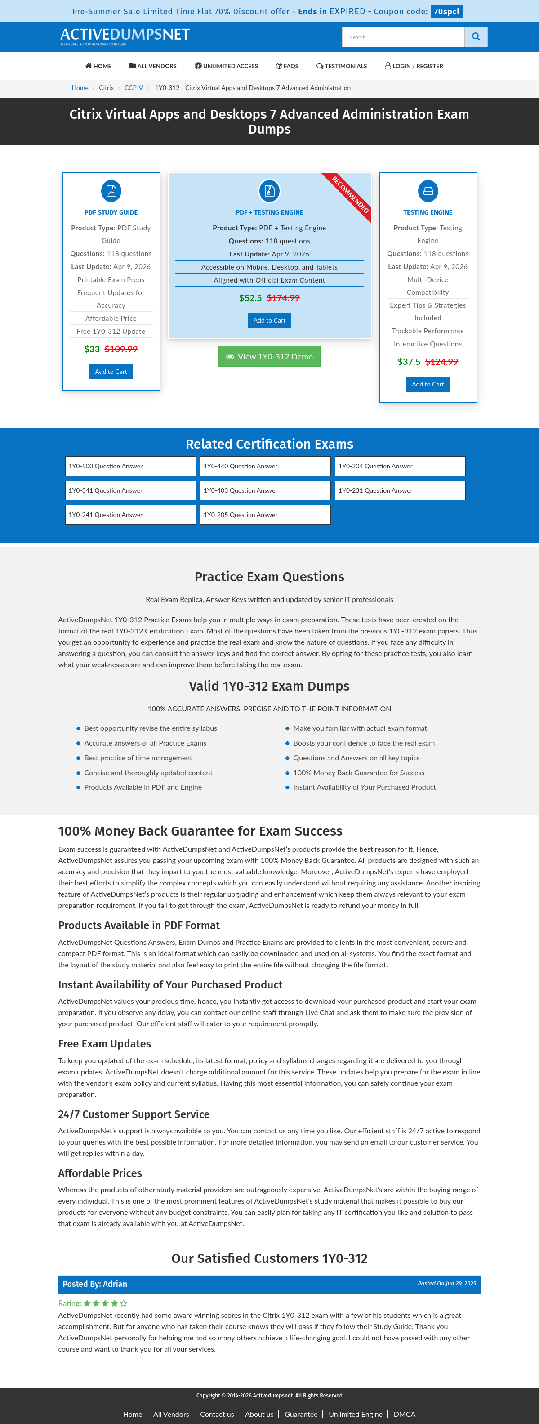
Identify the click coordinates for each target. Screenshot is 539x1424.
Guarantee (301, 1414)
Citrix (106, 87)
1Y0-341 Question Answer (106, 490)
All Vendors (153, 66)
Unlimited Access (226, 66)
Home (98, 66)
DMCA (405, 1414)
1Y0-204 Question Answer (376, 466)
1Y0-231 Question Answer (376, 490)
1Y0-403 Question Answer (241, 490)
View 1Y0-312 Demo (269, 356)
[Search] (476, 37)
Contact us (217, 1414)
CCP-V (134, 87)
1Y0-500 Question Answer (106, 466)
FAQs (287, 66)
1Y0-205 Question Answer (241, 514)
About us (259, 1414)
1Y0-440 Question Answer (241, 466)
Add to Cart (111, 371)
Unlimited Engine (356, 1414)
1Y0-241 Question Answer (106, 514)
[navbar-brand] (69, 61)
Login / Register (414, 66)
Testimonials (341, 66)
